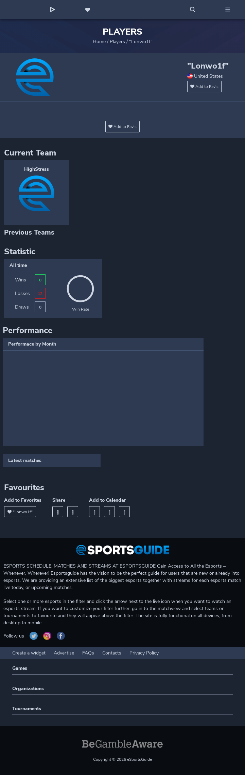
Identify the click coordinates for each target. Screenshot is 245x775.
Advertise (64, 653)
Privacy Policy (144, 653)
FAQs (88, 653)
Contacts (111, 653)
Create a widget (29, 653)
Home (99, 41)
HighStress (36, 169)
